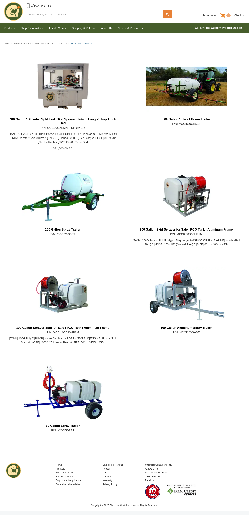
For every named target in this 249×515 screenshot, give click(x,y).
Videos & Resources (130, 28)
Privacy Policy (110, 484)
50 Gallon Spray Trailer (63, 425)
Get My (218, 27)
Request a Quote (65, 476)
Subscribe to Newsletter (68, 484)
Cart (105, 472)
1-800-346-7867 (153, 476)
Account (107, 468)
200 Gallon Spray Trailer (62, 229)
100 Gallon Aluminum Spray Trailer (186, 327)
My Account (209, 15)
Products (9, 28)
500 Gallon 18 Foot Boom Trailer (186, 119)
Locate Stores (57, 28)
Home (59, 465)
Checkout (239, 15)
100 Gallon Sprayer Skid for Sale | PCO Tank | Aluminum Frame (62, 327)
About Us (106, 28)
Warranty (107, 480)
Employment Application (68, 480)
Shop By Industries (31, 28)
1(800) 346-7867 (42, 5)
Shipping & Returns (83, 28)
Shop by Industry (64, 472)
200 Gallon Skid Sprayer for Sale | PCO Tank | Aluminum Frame (186, 229)
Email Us (149, 480)
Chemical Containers (15, 11)
